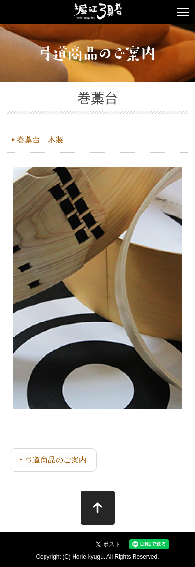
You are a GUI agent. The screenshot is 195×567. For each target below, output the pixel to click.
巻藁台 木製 (40, 140)
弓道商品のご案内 (56, 460)
